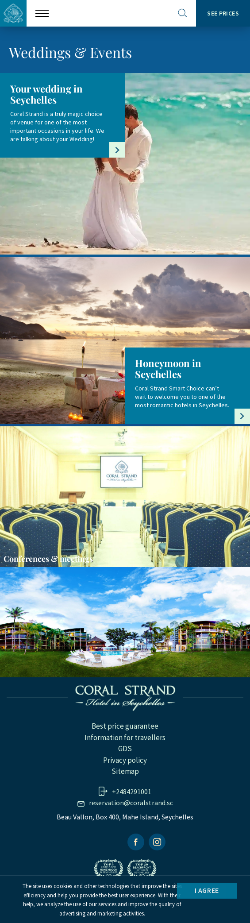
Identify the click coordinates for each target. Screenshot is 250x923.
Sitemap (125, 771)
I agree (207, 890)
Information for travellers (125, 737)
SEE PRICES (223, 13)
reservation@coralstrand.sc (131, 802)
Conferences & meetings (48, 558)
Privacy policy (125, 760)
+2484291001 (131, 791)
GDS (125, 748)
